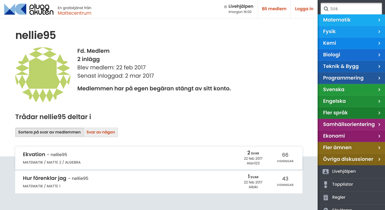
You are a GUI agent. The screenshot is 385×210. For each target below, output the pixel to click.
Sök (326, 9)
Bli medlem (274, 9)
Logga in (304, 9)
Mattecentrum (74, 13)
